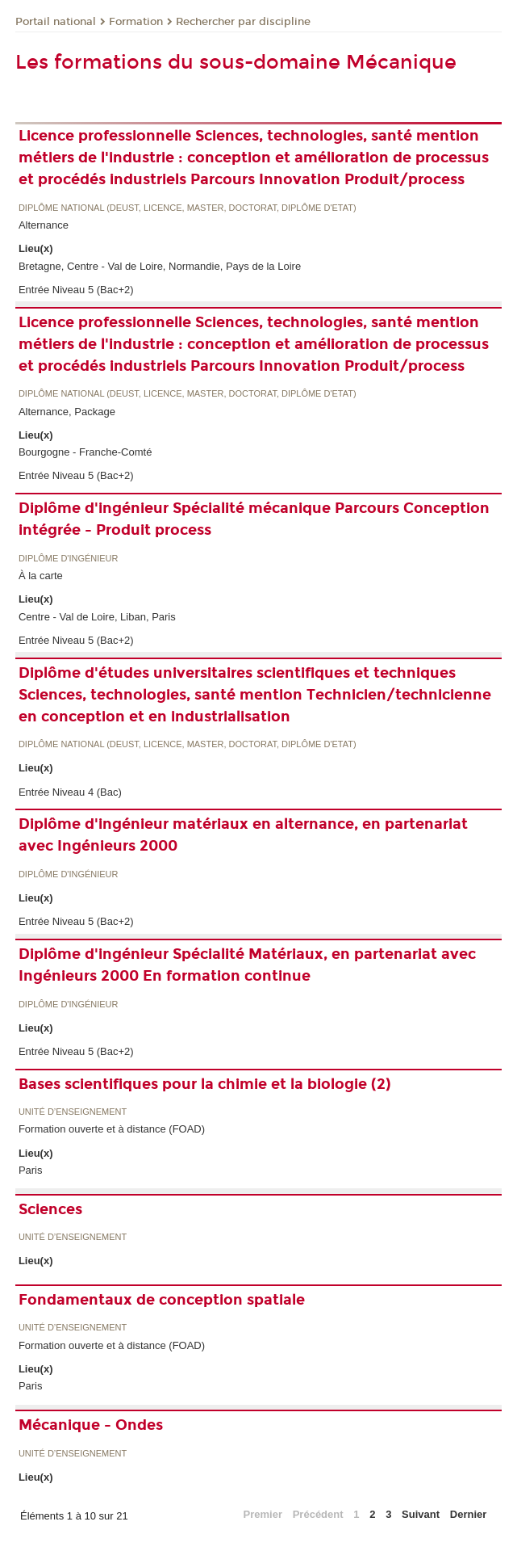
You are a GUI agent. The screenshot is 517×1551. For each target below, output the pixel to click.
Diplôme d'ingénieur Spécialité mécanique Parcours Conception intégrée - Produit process (254, 519)
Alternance (44, 225)
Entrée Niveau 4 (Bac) (70, 792)
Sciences (50, 1209)
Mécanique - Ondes (91, 1425)
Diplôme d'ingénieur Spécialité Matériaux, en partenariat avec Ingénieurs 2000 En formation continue (247, 965)
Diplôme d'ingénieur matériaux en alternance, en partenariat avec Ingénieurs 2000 (243, 835)
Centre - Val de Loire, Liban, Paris (97, 617)
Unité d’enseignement (73, 1112)
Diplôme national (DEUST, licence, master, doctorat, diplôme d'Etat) (187, 208)
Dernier (468, 1514)
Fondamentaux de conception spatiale (162, 1300)
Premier (263, 1514)
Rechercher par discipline (243, 21)
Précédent (318, 1514)
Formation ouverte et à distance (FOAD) (112, 1129)
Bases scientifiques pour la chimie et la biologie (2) (205, 1084)
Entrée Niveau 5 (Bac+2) (76, 290)
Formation (136, 21)
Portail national (55, 21)
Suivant (421, 1514)
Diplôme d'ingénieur (69, 559)
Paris (31, 1170)
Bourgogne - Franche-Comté (85, 452)
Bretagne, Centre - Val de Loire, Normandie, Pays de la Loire (160, 266)
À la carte (41, 576)
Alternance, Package (67, 412)
